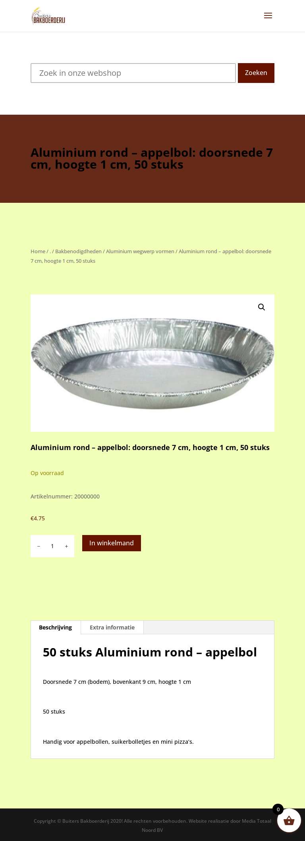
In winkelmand (111, 543)
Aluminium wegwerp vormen (140, 251)
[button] (262, 307)
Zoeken (256, 72)
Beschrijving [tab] (55, 627)
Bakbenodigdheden (78, 251)
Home (38, 251)
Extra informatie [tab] (112, 627)
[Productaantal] (52, 546)
